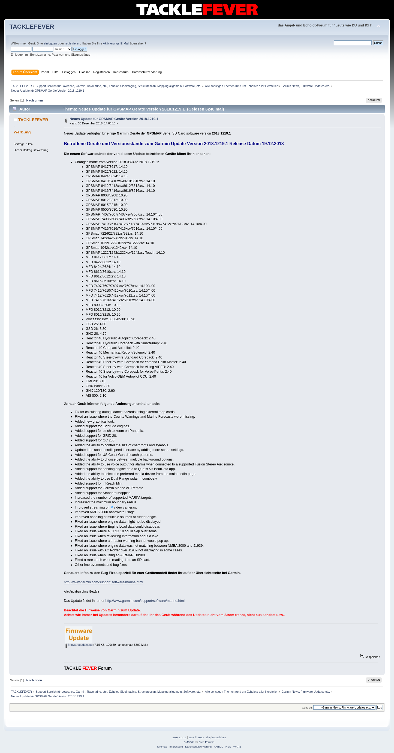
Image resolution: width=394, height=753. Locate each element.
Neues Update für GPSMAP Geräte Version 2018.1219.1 (114, 119)
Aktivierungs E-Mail (116, 43)
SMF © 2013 (196, 737)
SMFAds (189, 741)
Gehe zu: (307, 707)
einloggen (50, 43)
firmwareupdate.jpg (78, 644)
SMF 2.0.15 (179, 737)
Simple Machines (215, 737)
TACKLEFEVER (31, 26)
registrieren (72, 43)
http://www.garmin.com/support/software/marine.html (103, 582)
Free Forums (206, 741)
